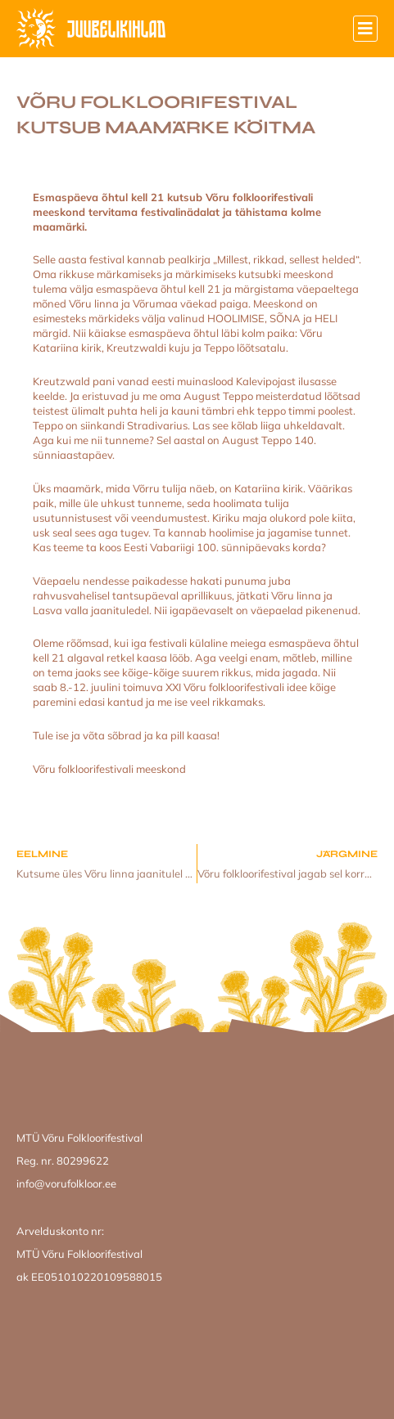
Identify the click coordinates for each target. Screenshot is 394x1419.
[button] (365, 29)
